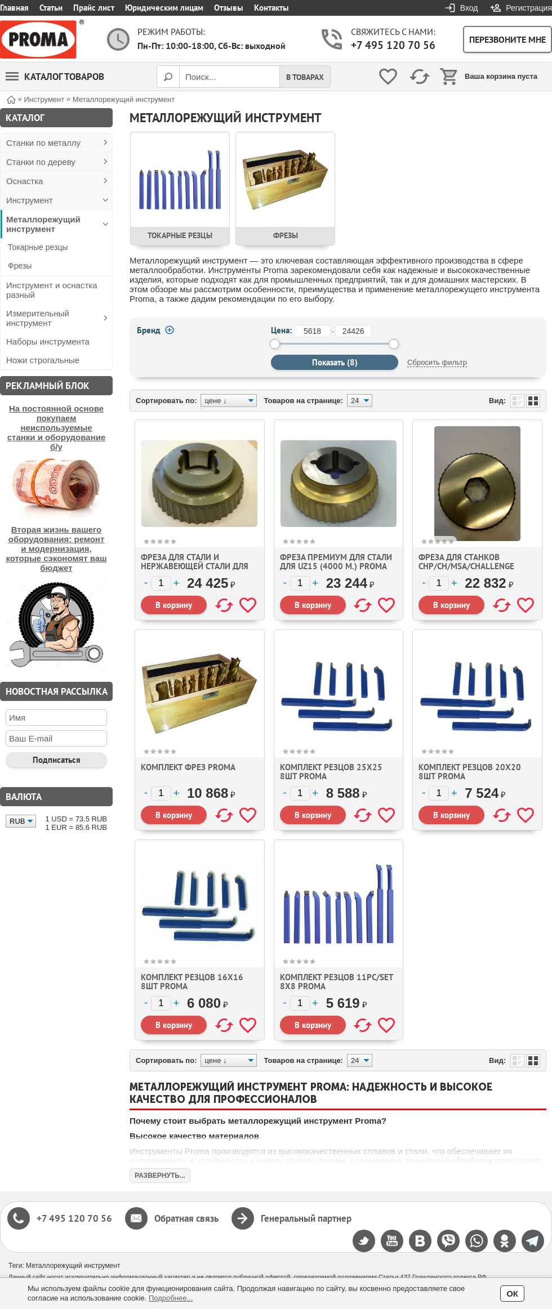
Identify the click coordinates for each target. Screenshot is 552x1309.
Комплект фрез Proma (188, 767)
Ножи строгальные (42, 360)
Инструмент (29, 200)
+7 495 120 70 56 (393, 45)
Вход (469, 7)
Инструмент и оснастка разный (51, 290)
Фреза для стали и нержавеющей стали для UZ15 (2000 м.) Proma (194, 566)
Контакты (271, 7)
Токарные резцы (38, 247)
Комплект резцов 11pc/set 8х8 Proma (336, 981)
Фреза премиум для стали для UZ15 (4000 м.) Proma (336, 561)
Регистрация (529, 7)
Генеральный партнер (306, 1218)
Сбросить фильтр (437, 362)
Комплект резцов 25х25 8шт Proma (331, 771)
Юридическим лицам (164, 7)
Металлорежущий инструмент (43, 224)
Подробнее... (171, 1298)
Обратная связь (186, 1218)
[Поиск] (168, 76)
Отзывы (228, 7)
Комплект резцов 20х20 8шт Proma (470, 771)
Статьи (51, 7)
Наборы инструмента (48, 341)
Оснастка (24, 181)
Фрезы (20, 265)
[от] (312, 331)
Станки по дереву (40, 162)
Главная (14, 7)
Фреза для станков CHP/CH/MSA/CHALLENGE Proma (466, 566)
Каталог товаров (55, 76)
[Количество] (161, 583)
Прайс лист (93, 7)
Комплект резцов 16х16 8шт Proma (192, 981)
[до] (353, 331)
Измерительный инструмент (37, 318)
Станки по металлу (43, 143)
